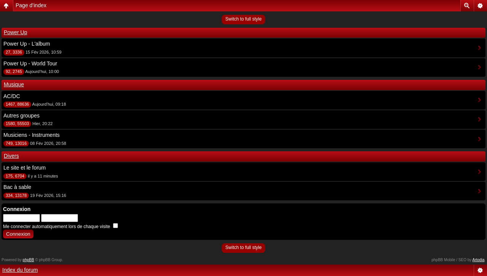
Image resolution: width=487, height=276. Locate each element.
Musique (14, 84)
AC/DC (11, 96)
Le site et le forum (24, 168)
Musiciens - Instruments (31, 135)
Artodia (479, 260)
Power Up (15, 32)
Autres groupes (21, 116)
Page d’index (31, 5)
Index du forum (20, 270)
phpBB (28, 260)
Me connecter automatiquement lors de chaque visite (60, 226)
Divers (11, 156)
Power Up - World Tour (30, 63)
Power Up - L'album (26, 44)
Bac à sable (17, 187)
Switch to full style (243, 19)
